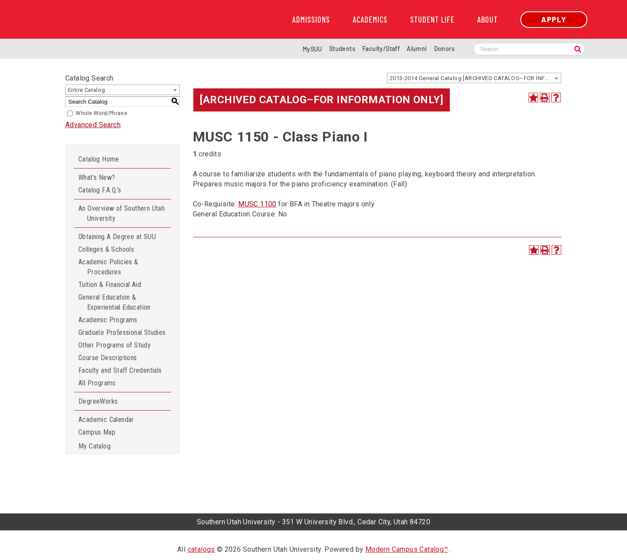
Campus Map (96, 432)
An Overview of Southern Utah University (121, 213)
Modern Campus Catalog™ (406, 549)
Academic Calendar (106, 419)
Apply (553, 19)
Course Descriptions (107, 358)
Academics (370, 19)
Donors (444, 48)
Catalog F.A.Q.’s (99, 190)
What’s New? (96, 177)
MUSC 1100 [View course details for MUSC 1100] (257, 204)
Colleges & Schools (106, 249)
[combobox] (474, 78)
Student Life (432, 19)
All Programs (97, 383)
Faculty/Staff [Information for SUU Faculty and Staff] (381, 48)
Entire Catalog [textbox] (86, 90)
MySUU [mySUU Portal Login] (312, 49)
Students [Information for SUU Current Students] (342, 48)
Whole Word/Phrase (101, 113)
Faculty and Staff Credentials (120, 370)
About (487, 19)
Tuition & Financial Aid (109, 284)
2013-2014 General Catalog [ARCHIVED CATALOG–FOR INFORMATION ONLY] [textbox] (475, 78)
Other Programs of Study (114, 345)
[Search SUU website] (529, 49)
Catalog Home (98, 159)
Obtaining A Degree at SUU (117, 237)
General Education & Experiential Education (114, 302)
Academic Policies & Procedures (108, 267)
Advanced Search (93, 125)
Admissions (311, 19)
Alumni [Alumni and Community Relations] (417, 48)
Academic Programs (108, 320)
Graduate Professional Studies (122, 332)
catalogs (201, 549)
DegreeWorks (98, 401)
